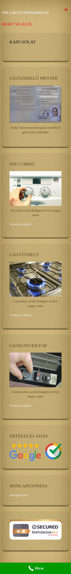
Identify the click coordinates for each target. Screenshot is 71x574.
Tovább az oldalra (20, 224)
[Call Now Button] (35, 568)
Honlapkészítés (18, 495)
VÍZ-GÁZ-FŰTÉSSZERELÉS (25, 13)
